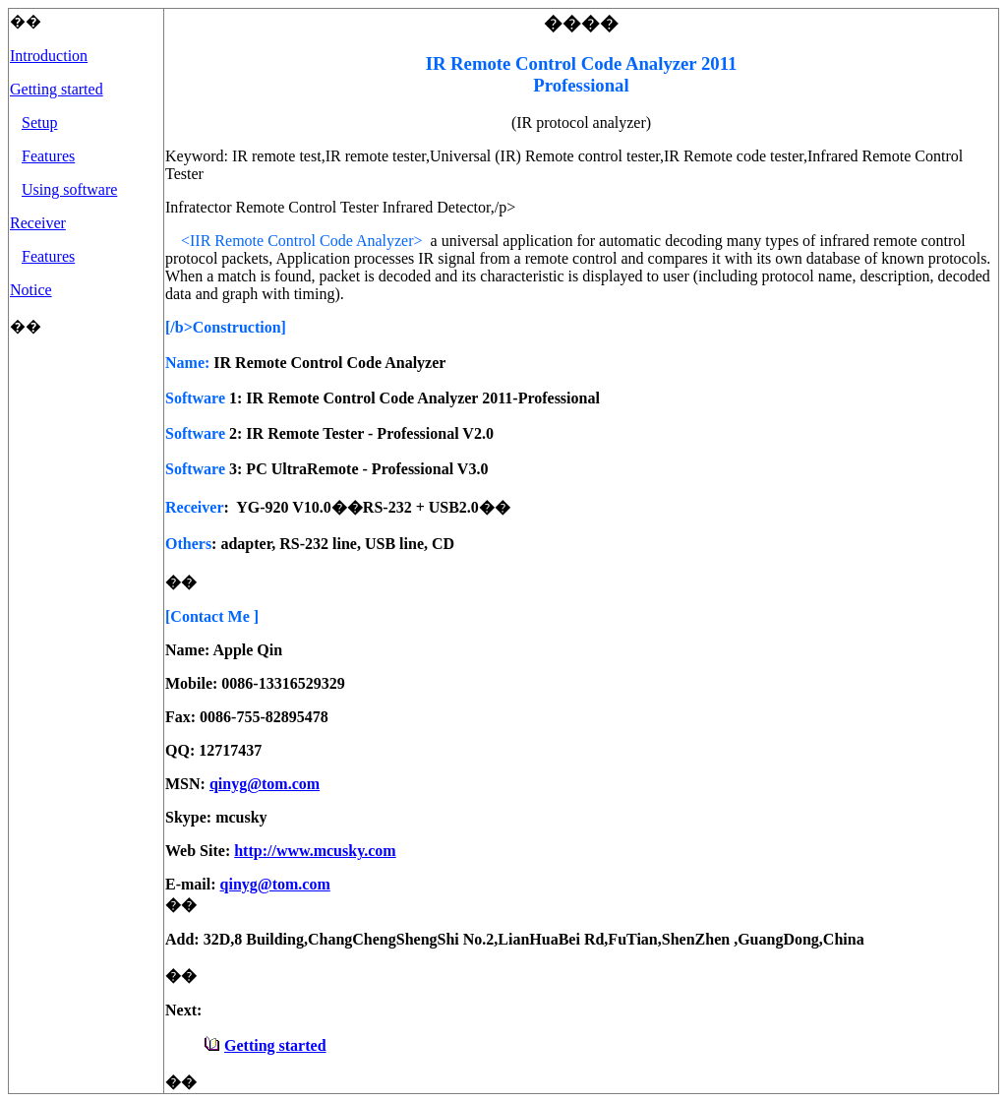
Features (48, 156)
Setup (39, 122)
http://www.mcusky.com (314, 850)
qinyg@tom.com (264, 783)
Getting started (56, 89)
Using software (69, 189)
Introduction (49, 55)
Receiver (38, 222)
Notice (31, 289)
